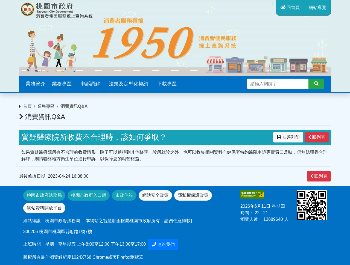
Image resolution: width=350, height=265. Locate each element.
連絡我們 (163, 244)
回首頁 (290, 7)
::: (274, 3)
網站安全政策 (155, 195)
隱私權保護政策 (193, 195)
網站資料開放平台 (44, 208)
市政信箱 (124, 195)
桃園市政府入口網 (88, 195)
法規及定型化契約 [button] (128, 84)
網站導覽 (317, 7)
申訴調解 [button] (90, 84)
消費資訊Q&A (74, 106)
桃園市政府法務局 (44, 195)
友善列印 (288, 137)
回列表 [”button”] (316, 137)
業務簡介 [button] (35, 84)
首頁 (27, 106)
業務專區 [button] (62, 84)
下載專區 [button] (167, 84)
